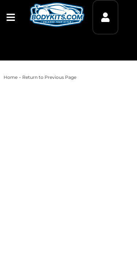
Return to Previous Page (49, 77)
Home (11, 77)
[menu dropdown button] (10, 17)
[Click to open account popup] (105, 17)
